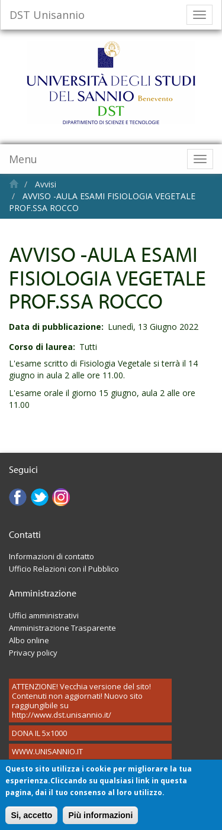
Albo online (29, 640)
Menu (23, 159)
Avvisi (45, 184)
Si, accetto (31, 820)
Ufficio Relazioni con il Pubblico (64, 568)
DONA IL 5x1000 (39, 733)
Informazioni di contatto (51, 556)
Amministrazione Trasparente (62, 628)
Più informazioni (100, 820)
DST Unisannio (47, 15)
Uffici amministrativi (44, 615)
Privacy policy (33, 652)
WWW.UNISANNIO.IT (47, 751)
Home (14, 184)
